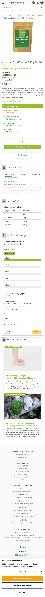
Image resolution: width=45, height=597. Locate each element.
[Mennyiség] (22, 142)
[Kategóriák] (3, 3)
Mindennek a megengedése (22, 578)
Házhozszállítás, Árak (22, 454)
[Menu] (33, 2)
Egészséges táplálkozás (13, 346)
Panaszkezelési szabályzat (22, 477)
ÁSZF (22, 480)
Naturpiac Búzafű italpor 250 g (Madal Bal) (18, 303)
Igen (6, 319)
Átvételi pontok (22, 457)
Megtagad (22, 592)
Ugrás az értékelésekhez (23, 69)
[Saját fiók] (38, 3)
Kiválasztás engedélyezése (22, 585)
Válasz (7, 331)
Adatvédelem (22, 474)
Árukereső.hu (22, 551)
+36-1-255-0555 (25, 532)
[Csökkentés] (6, 142)
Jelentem (36, 331)
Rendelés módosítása (22, 466)
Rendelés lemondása (22, 469)
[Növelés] (39, 142)
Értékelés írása (9, 253)
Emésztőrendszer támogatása (15, 394)
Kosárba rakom (22, 147)
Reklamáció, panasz (22, 471)
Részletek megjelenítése (29, 572)
